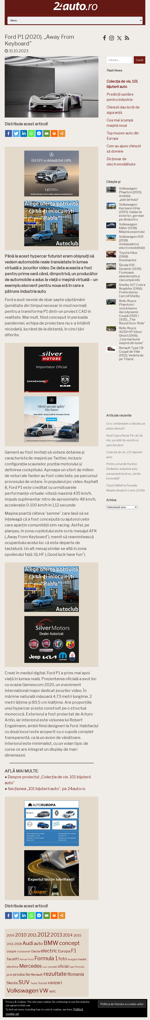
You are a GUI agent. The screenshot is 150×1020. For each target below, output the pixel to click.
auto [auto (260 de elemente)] (38, 943)
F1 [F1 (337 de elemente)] (73, 951)
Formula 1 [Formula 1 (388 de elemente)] (46, 958)
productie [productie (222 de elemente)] (21, 974)
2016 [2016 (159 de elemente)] (10, 944)
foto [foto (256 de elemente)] (62, 958)
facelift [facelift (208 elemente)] (13, 959)
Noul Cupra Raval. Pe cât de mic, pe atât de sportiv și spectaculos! (124, 440)
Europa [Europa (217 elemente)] (64, 951)
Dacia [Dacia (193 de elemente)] (35, 951)
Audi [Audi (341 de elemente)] (27, 943)
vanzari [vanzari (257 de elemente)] (55, 982)
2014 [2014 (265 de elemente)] (68, 935)
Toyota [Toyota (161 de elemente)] (42, 983)
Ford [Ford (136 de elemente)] (31, 959)
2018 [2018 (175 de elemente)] (18, 944)
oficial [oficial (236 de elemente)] (63, 966)
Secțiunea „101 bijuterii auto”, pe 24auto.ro (46, 788)
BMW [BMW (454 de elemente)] (51, 943)
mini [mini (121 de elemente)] (44, 967)
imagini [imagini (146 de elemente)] (72, 959)
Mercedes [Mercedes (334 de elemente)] (30, 966)
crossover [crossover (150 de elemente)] (23, 951)
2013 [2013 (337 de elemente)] (56, 935)
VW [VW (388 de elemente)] (43, 990)
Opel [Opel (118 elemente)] (71, 967)
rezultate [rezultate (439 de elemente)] (55, 973)
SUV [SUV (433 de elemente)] (24, 982)
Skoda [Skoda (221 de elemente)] (12, 982)
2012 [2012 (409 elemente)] (44, 934)
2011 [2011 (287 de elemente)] (32, 935)
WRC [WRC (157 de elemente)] (52, 991)
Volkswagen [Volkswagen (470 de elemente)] (22, 990)
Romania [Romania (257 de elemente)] (75, 974)
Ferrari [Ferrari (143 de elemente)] (24, 959)
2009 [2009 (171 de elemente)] (10, 935)
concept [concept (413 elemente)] (69, 943)
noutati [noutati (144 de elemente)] (52, 966)
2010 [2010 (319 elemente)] (21, 935)
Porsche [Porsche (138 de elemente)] (79, 966)
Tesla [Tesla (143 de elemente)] (33, 983)
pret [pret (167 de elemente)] (9, 975)
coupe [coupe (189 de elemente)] (11, 951)
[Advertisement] (128, 387)
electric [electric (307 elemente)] (49, 951)
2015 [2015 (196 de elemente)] (77, 935)
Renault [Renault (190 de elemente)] (37, 975)
